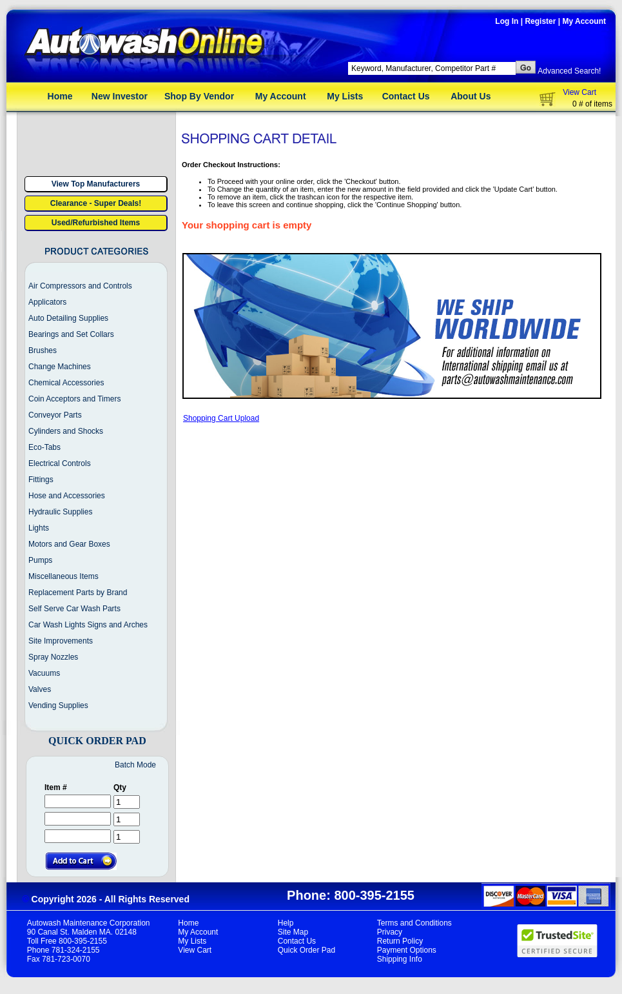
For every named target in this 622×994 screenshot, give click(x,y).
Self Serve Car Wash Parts (74, 608)
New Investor (120, 96)
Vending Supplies (58, 705)
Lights (38, 527)
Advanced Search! (569, 71)
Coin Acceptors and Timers (74, 398)
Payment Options (406, 950)
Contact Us (406, 96)
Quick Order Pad (306, 950)
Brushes (42, 350)
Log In (506, 21)
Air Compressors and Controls (80, 285)
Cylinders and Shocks (65, 431)
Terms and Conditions (414, 923)
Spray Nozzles (53, 657)
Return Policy (400, 941)
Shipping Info (399, 959)
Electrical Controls (59, 463)
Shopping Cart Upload (221, 418)
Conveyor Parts (55, 415)
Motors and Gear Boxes (69, 544)
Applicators (47, 302)
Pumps (40, 560)
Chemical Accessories (66, 382)
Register (540, 21)
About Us (471, 96)
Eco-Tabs (44, 447)
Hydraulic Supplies (60, 511)
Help (286, 923)
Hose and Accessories (66, 495)
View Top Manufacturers (96, 183)
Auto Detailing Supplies (68, 318)
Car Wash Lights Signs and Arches (88, 624)
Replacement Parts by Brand (77, 592)
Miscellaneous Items (63, 576)
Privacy (389, 932)
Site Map (293, 932)
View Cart (579, 92)
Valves (39, 689)
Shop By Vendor (199, 96)
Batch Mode (135, 764)
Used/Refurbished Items (96, 222)
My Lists (345, 96)
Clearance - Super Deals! (95, 203)
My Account (584, 21)
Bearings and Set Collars (71, 334)
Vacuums (44, 673)
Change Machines (59, 366)
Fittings (40, 479)
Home (60, 96)
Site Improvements (60, 640)
